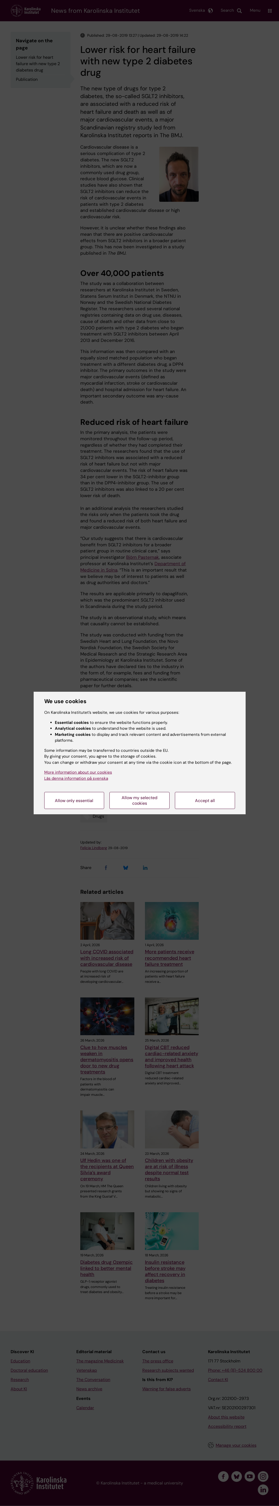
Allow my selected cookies (139, 800)
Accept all (205, 800)
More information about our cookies (78, 772)
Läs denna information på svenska (76, 778)
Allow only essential (74, 800)
